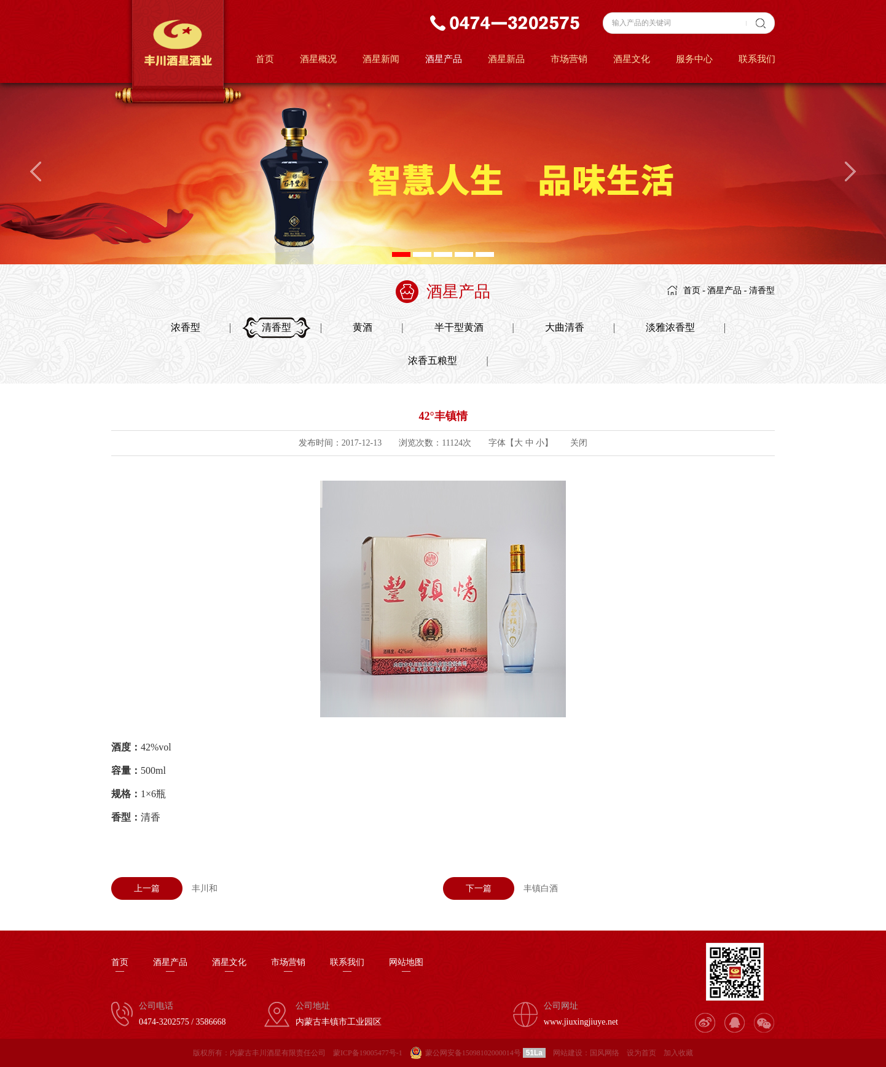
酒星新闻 (381, 59)
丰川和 (164, 888)
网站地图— (406, 966)
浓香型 (185, 327)
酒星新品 (506, 59)
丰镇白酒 (500, 888)
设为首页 (641, 1053)
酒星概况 (318, 59)
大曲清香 (564, 327)
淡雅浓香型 (670, 327)
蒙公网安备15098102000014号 (473, 1053)
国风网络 (604, 1053)
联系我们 (757, 59)
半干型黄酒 (459, 327)
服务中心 (694, 59)
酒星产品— (170, 966)
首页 (265, 59)
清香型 (762, 290)
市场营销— (288, 966)
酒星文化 (631, 59)
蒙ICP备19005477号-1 (367, 1053)
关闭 (578, 442)
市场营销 (569, 59)
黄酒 (362, 327)
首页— (119, 966)
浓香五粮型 (432, 360)
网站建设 (567, 1053)
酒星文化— (229, 966)
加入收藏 (678, 1053)
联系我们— (347, 966)
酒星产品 (443, 59)
